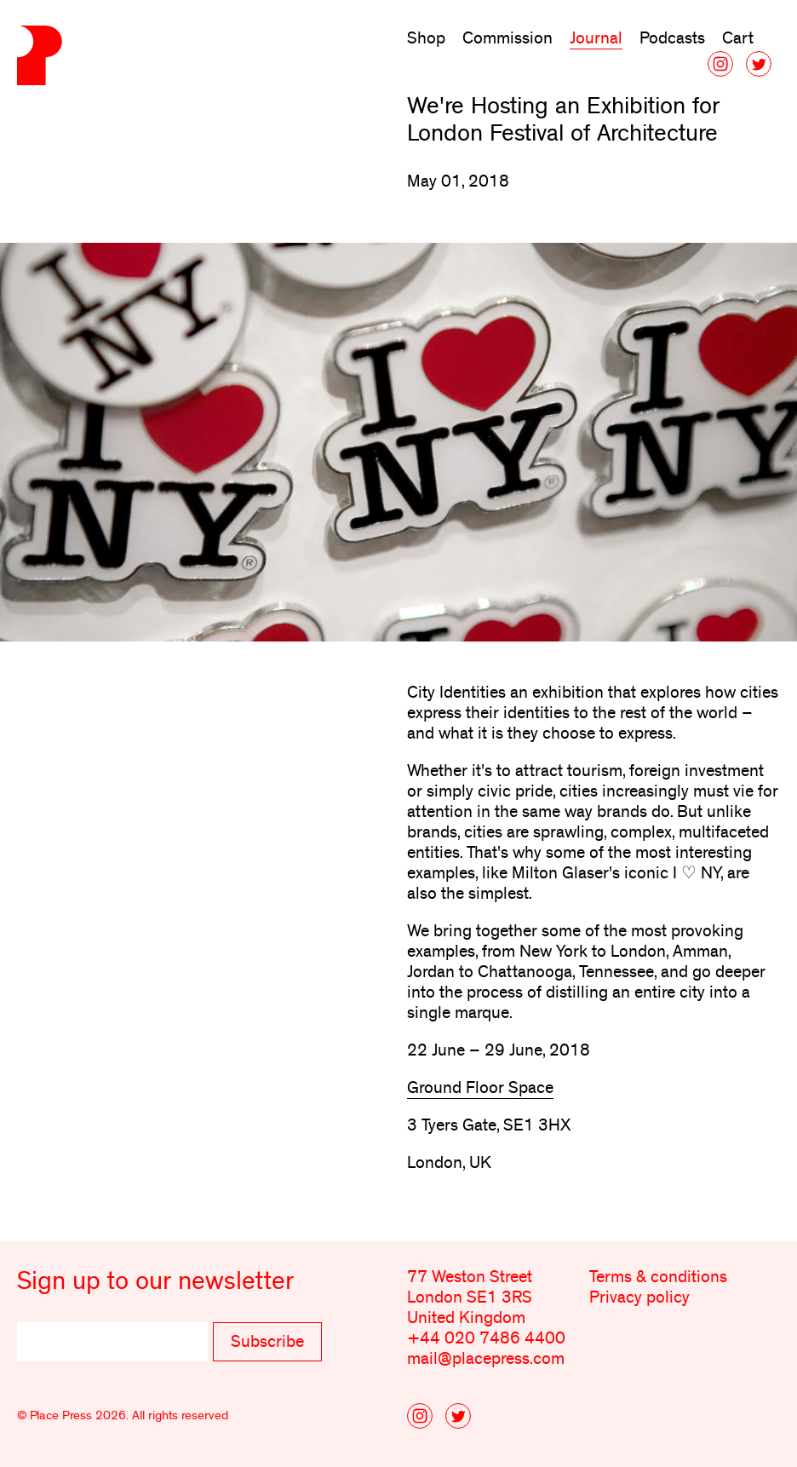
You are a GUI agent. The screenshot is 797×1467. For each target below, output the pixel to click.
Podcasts (672, 38)
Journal (596, 38)
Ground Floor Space (480, 1088)
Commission (507, 38)
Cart (738, 38)
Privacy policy (639, 1297)
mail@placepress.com (486, 1359)
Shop (426, 38)
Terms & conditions (658, 1277)
